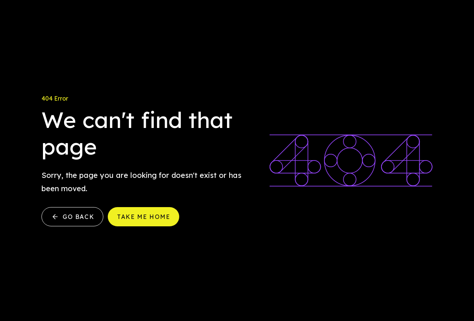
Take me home (143, 216)
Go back (72, 216)
